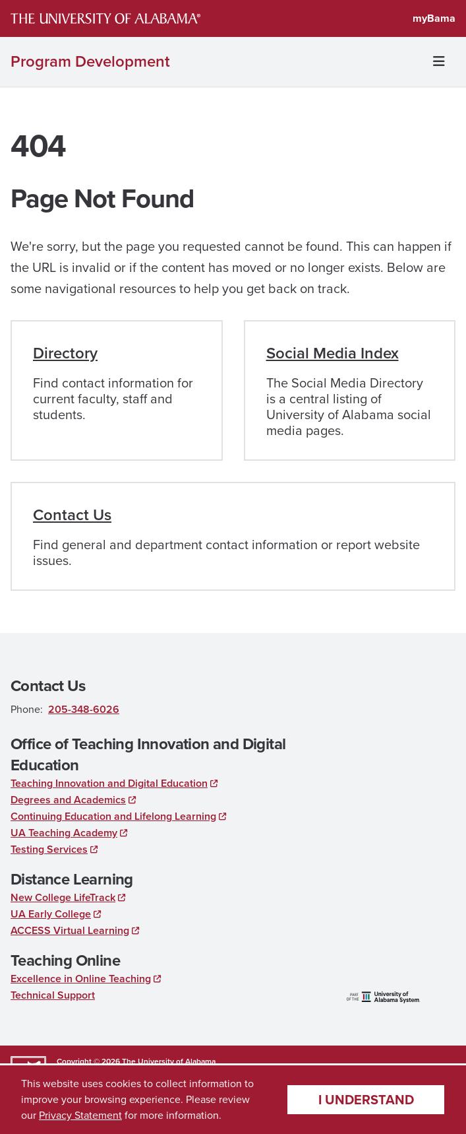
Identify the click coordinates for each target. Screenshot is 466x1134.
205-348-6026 (83, 709)
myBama (434, 18)
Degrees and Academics (68, 799)
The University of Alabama (169, 1061)
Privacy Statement (80, 1115)
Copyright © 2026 (88, 1061)
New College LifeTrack (63, 897)
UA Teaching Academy (64, 832)
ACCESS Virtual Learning (70, 930)
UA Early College (51, 913)
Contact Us (72, 515)
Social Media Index (332, 353)
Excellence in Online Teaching (81, 978)
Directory (65, 353)
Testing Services (49, 849)
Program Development (90, 61)
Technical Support (53, 995)
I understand (366, 1100)
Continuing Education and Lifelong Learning (113, 816)
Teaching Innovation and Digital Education (109, 783)
